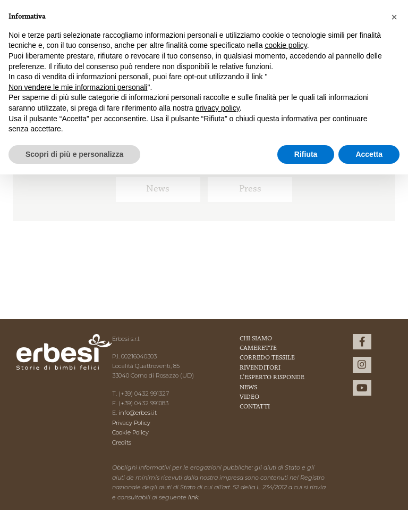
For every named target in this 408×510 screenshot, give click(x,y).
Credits (121, 442)
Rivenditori (260, 368)
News (157, 189)
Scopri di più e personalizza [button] (74, 154)
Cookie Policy (130, 432)
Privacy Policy (131, 423)
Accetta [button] (368, 154)
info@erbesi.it (137, 412)
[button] (394, 17)
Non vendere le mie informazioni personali (77, 87)
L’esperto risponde (272, 377)
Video (249, 397)
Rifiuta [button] (306, 154)
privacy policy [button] (218, 108)
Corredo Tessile (267, 358)
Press (250, 189)
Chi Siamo (256, 339)
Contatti (255, 407)
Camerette (258, 348)
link (193, 497)
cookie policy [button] (286, 45)
